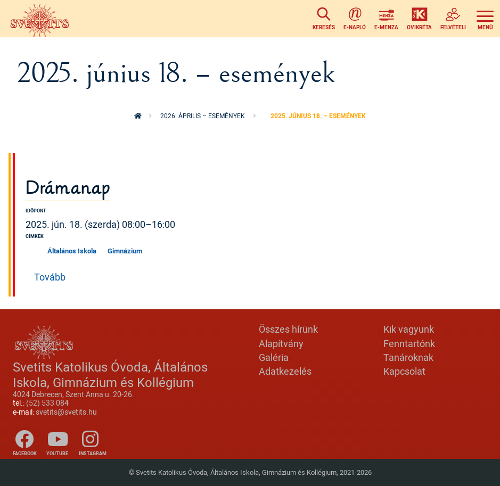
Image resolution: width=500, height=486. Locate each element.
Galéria (274, 357)
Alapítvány (281, 343)
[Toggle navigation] (485, 18)
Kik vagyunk (408, 329)
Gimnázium (125, 251)
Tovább (49, 276)
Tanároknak (408, 357)
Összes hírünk (288, 329)
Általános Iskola (71, 251)
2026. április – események (202, 115)
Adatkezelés (285, 371)
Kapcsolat (404, 371)
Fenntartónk (409, 343)
